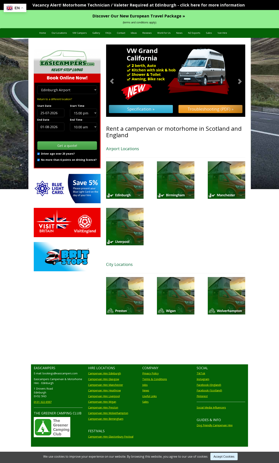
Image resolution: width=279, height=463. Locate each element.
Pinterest (202, 396)
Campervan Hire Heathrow (104, 390)
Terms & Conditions (154, 379)
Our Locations (59, 32)
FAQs (108, 32)
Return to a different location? (54, 99)
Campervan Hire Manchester (105, 385)
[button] (116, 81)
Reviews (147, 32)
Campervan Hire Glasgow (103, 379)
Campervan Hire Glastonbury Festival (110, 436)
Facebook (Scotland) (209, 390)
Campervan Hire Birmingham (105, 419)
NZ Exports (194, 32)
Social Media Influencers (211, 407)
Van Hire (222, 32)
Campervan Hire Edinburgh (104, 373)
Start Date (44, 106)
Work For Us (164, 32)
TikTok (201, 373)
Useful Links (149, 396)
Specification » (141, 109)
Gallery (96, 32)
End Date (43, 119)
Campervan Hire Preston (103, 407)
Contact (121, 32)
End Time (76, 119)
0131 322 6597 (43, 402)
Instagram (203, 379)
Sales (209, 32)
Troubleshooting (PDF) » (211, 109)
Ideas (134, 32)
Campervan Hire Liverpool (104, 396)
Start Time (77, 106)
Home (42, 32)
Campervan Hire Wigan (102, 401)
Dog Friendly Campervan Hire (215, 425)
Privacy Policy (150, 373)
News (179, 32)
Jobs (145, 385)
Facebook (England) (209, 385)
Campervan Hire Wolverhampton (108, 413)
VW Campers (80, 32)
